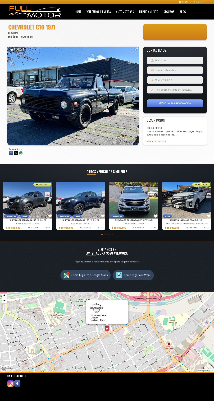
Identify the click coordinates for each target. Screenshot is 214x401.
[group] (27, 205)
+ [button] (4, 296)
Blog (183, 11)
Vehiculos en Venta (99, 11)
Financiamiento (148, 11)
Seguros (169, 11)
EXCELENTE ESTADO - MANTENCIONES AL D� (187, 223)
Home (78, 11)
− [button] (4, 300)
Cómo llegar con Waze (133, 275)
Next (134, 94)
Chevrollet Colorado (28, 223)
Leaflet (200, 371)
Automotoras (125, 11)
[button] (102, 234)
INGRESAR (183, 2)
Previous (12, 94)
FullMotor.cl (208, 371)
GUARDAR (17, 49)
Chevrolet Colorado (81, 223)
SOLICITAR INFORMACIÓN (175, 103)
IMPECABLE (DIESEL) (134, 223)
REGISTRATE (199, 2)
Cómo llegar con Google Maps (85, 275)
